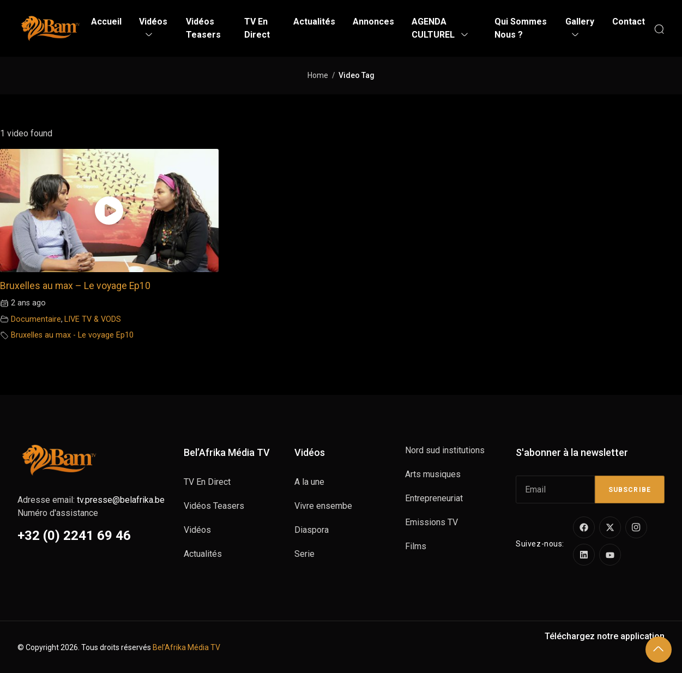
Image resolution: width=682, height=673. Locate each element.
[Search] (659, 28)
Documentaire (36, 319)
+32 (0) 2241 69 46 (74, 535)
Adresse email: (91, 500)
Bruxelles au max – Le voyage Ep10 (75, 285)
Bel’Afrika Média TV (186, 647)
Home (317, 75)
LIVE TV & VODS (92, 319)
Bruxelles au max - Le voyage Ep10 (72, 335)
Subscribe (629, 490)
